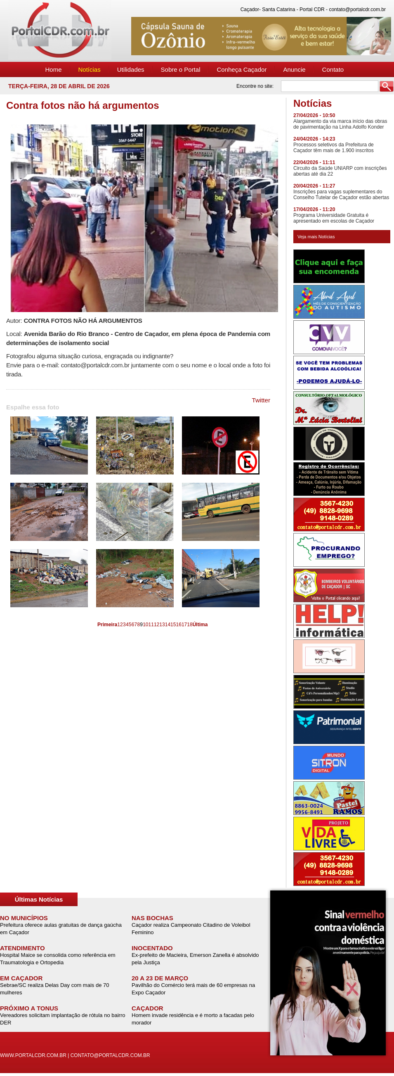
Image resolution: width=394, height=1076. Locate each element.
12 (156, 624)
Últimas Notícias (39, 899)
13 (162, 624)
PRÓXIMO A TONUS (29, 1008)
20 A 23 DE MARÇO (160, 978)
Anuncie (294, 69)
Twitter (261, 400)
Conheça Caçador (242, 69)
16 (179, 624)
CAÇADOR (147, 1008)
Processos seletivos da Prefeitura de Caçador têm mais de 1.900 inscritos (333, 147)
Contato (333, 69)
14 (167, 624)
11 (151, 624)
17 (184, 624)
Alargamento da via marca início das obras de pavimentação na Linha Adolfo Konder (340, 124)
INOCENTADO (152, 947)
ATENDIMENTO (22, 947)
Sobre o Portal (181, 69)
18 (189, 624)
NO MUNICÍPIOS (24, 917)
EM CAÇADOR (21, 978)
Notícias (89, 69)
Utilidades (130, 69)
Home (53, 69)
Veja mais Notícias (316, 236)
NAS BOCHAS (152, 917)
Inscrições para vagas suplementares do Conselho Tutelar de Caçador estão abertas (341, 194)
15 (173, 624)
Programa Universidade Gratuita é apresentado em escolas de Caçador (333, 218)
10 (145, 624)
